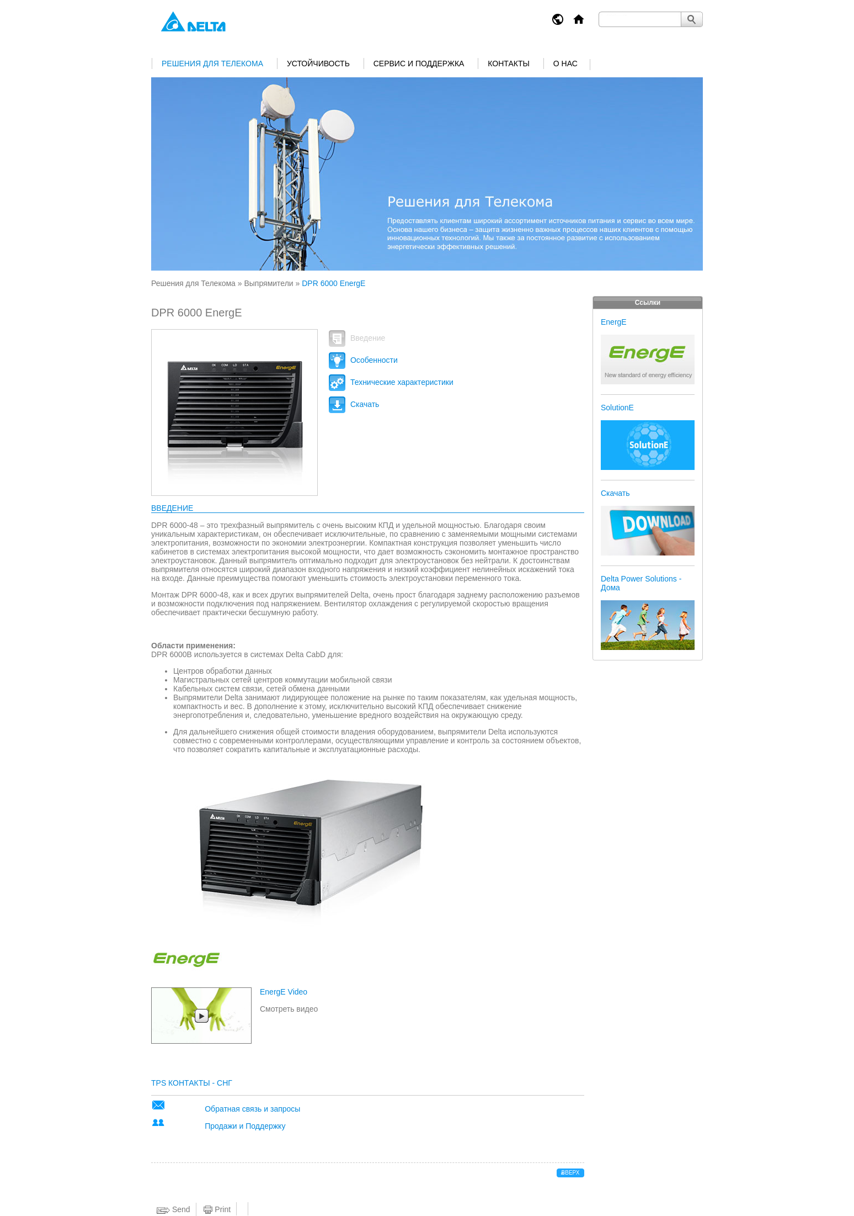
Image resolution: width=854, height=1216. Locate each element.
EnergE (614, 322)
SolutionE (617, 407)
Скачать (354, 404)
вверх (571, 1173)
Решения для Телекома (212, 63)
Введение (357, 338)
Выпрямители (268, 283)
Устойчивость (318, 63)
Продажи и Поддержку (245, 1126)
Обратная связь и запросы (252, 1108)
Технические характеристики (391, 382)
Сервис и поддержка (419, 63)
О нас (565, 63)
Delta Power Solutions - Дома (641, 583)
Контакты (509, 63)
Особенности (363, 360)
